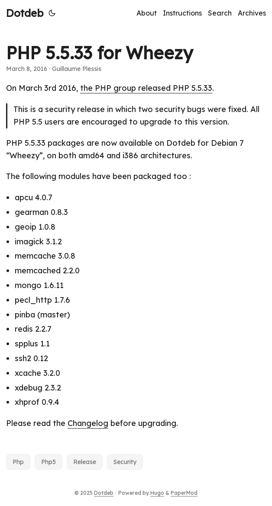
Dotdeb (24, 12)
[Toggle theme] (52, 13)
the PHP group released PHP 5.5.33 (146, 88)
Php (18, 462)
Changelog (88, 423)
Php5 (48, 462)
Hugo (157, 493)
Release (84, 462)
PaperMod (184, 493)
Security (124, 462)
